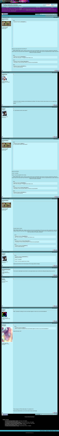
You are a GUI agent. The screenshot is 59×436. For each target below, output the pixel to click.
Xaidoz (3, 309)
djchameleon (5, 19)
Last (55, 14)
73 (45, 14)
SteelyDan (4, 74)
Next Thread (32, 416)
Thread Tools (48, 15)
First (41, 14)
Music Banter (5, 4)
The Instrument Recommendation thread (13, 422)
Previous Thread (27, 416)
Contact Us (47, 430)
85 (51, 14)
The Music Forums (10, 4)
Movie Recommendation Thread (11, 424)
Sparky (3, 108)
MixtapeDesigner (6, 269)
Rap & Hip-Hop (15, 4)
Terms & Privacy (42, 430)
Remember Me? (54, 4)
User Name (44, 4)
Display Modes (54, 15)
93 (52, 14)
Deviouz (4, 324)
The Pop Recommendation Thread (11, 420)
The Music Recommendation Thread (12, 425)
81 (46, 14)
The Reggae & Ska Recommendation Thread (13, 423)
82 (47, 14)
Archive (55, 430)
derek (3, 279)
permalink (56, 17)
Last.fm (14, 103)
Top (58, 430)
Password (44, 5)
